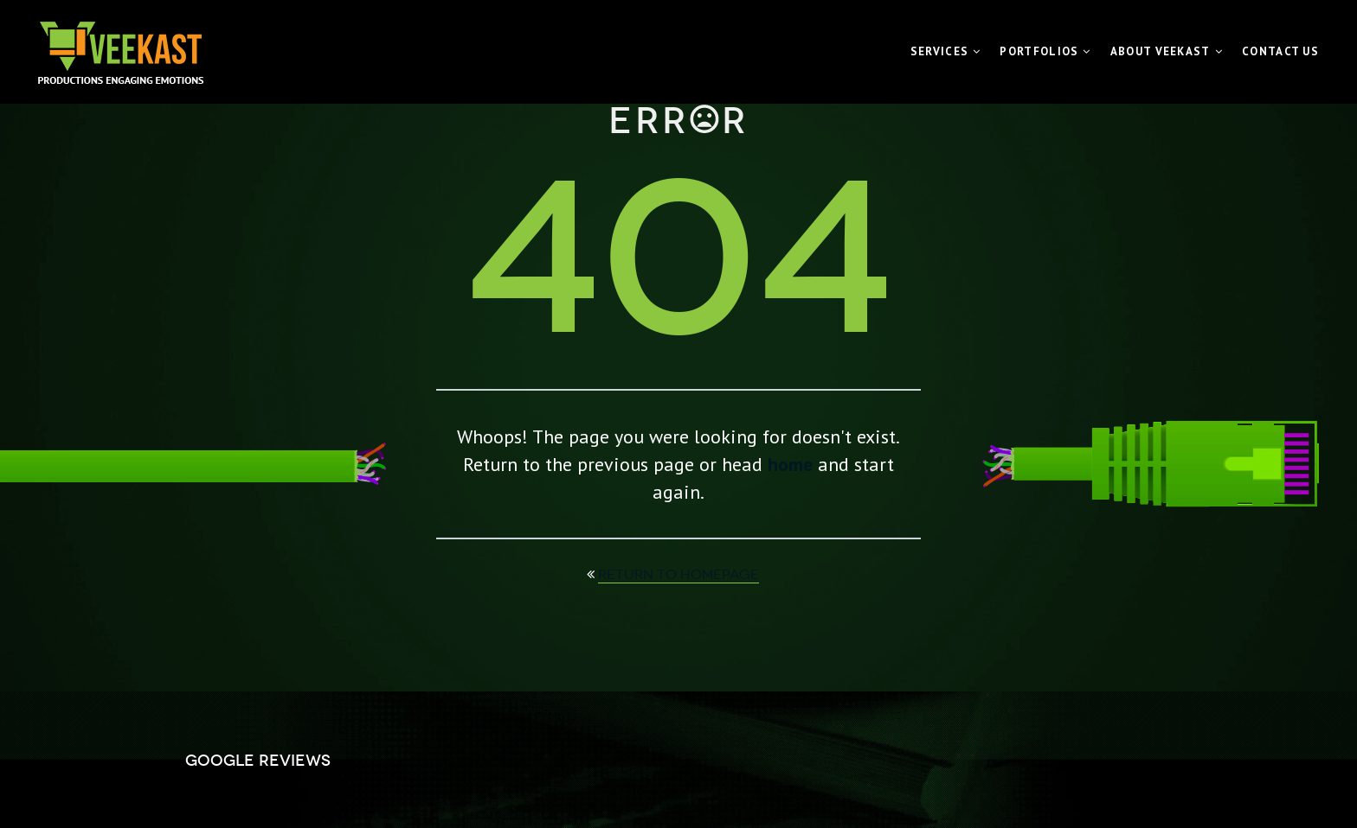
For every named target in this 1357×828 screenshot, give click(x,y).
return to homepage (678, 574)
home (790, 464)
